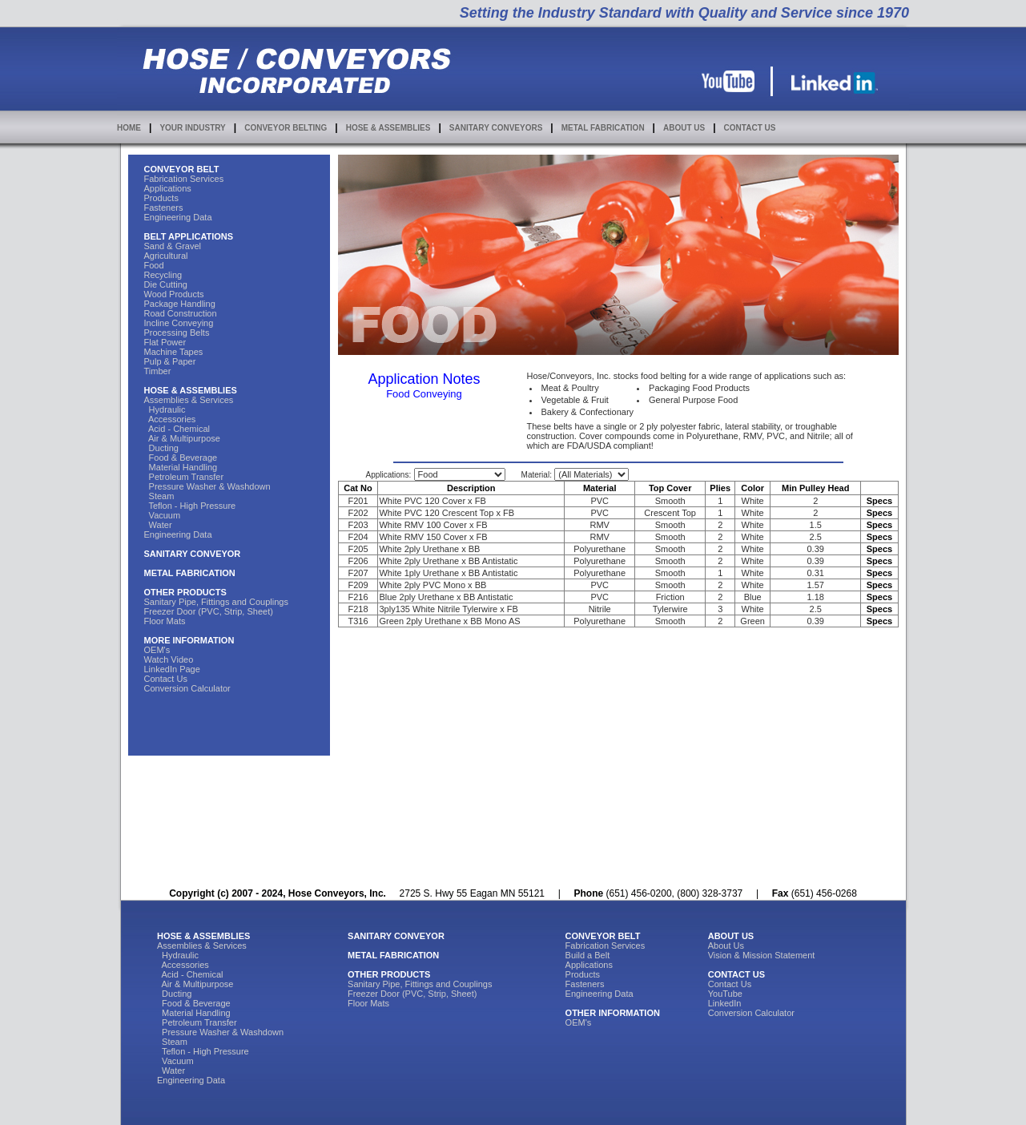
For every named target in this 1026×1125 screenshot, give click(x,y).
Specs (879, 501)
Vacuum (162, 515)
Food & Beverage (181, 457)
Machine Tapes (173, 352)
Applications (167, 188)
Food (154, 265)
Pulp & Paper (170, 361)
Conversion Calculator (187, 688)
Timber (157, 371)
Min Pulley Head (815, 488)
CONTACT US (750, 127)
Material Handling (181, 467)
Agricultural (166, 255)
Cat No (358, 488)
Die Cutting (165, 284)
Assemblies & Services (189, 400)
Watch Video (169, 659)
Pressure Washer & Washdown (207, 486)
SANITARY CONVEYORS (496, 127)
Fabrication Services (184, 178)
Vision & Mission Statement (761, 955)
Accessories (170, 419)
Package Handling (179, 303)
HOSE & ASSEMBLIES (388, 127)
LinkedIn (725, 1003)
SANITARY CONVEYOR (192, 553)
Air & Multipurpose (182, 438)
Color (752, 488)
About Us (726, 945)
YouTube (725, 993)
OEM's (157, 650)
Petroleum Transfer (184, 477)
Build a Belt (587, 955)
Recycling (163, 275)
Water (158, 525)
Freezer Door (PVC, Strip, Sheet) (208, 611)
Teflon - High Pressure (190, 505)
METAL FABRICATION (603, 127)
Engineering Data (178, 217)
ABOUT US (684, 127)
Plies (720, 488)
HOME (129, 127)
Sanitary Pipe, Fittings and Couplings (216, 602)
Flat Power (165, 342)
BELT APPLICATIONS (189, 236)
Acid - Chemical (177, 428)
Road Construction (180, 313)
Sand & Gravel (173, 246)
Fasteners (163, 207)
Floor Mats (165, 621)
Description (471, 488)
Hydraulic (165, 409)
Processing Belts (177, 332)
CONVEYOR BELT (181, 169)
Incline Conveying (179, 323)
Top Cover (670, 488)
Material (600, 488)
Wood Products (174, 294)
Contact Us (165, 678)
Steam (159, 496)
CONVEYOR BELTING (285, 127)
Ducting (161, 448)
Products (161, 198)
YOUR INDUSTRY (192, 127)
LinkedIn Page (172, 669)
